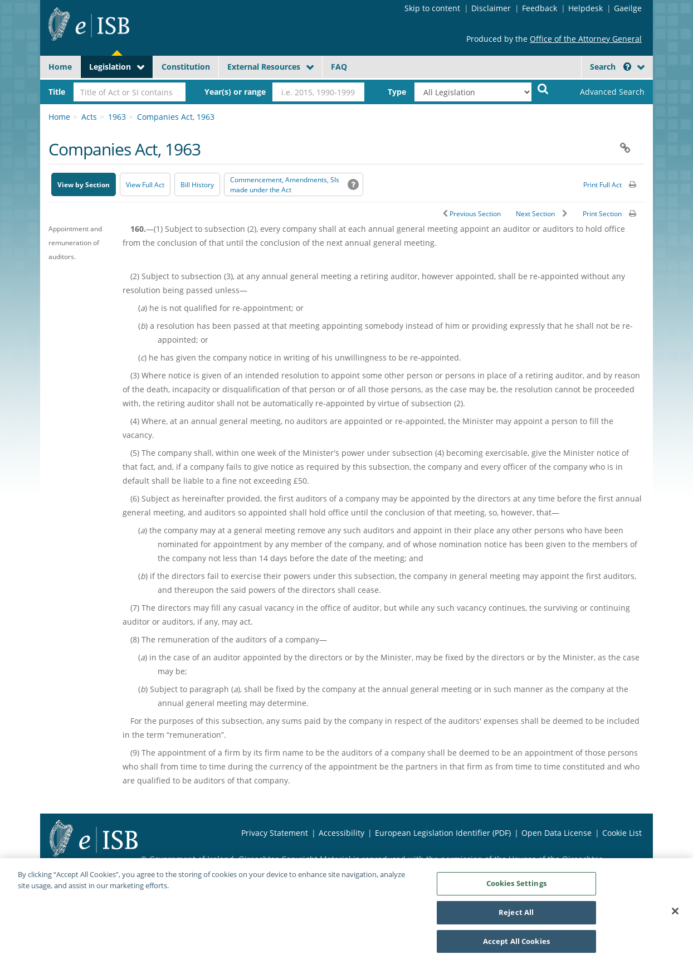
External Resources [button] (263, 66)
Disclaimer (491, 8)
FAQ (339, 66)
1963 (117, 116)
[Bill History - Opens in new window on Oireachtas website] (197, 184)
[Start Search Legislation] (543, 88)
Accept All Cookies (516, 946)
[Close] (675, 915)
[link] (603, 91)
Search (610, 66)
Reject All (516, 917)
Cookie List (622, 832)
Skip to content (432, 8)
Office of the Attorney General (586, 38)
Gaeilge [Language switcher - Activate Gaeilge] (628, 8)
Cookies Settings (516, 888)
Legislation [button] (110, 66)
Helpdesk (585, 8)
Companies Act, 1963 (175, 116)
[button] (627, 66)
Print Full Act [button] (602, 184)
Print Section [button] (602, 213)
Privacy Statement (274, 832)
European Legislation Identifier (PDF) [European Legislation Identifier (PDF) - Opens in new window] (443, 832)
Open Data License (556, 832)
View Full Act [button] (145, 184)
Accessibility (341, 832)
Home (60, 66)
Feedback (539, 8)
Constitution (186, 66)
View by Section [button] (83, 184)
